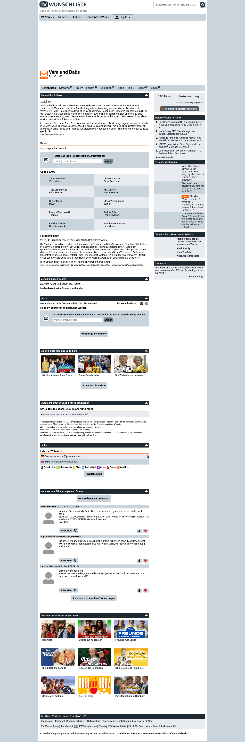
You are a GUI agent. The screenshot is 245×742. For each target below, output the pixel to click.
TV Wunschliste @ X (120, 726)
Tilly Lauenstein (58, 189)
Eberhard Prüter (57, 223)
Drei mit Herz (86, 696)
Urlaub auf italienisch (90, 640)
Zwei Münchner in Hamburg (130, 696)
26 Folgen (45, 101)
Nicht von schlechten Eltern (57, 375)
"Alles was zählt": (180, 152)
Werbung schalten (75, 721)
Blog (150, 721)
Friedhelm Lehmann (114, 223)
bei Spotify (184, 248)
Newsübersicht (165, 157)
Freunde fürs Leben (125, 640)
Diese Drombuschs (89, 375)
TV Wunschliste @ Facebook (56, 726)
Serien (93, 733)
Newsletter (139, 721)
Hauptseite (63, 733)
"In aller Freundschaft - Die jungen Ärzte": (181, 125)
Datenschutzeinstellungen (117, 721)
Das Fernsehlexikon (49, 265)
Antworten (66, 530)
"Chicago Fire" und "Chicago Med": (180, 139)
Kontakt (59, 721)
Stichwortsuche (79, 733)
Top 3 (130, 88)
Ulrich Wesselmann (114, 201)
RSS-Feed (138, 726)
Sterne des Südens (52, 696)
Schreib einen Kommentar (95, 498)
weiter (108, 161)
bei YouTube (185, 252)
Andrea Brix (110, 212)
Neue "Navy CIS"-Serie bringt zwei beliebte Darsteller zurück (177, 132)
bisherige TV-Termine (95, 333)
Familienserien (107, 733)
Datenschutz (94, 721)
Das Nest (47, 640)
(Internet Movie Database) (61, 461)
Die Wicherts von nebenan (129, 375)
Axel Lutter (110, 189)
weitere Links (94, 473)
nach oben (47, 733)
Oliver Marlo (55, 201)
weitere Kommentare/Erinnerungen (95, 598)
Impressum (47, 721)
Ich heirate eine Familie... (129, 668)
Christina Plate (112, 178)
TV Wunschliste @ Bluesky (93, 726)
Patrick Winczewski (59, 212)
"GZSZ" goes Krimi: (181, 145)
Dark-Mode (168, 726)
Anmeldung (196, 276)
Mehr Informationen (80, 429)
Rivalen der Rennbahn (91, 668)
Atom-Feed (152, 726)
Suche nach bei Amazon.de (65, 414)
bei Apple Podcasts (188, 255)
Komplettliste (128, 303)
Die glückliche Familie (54, 668)
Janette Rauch (57, 178)
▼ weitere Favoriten (93, 385)
